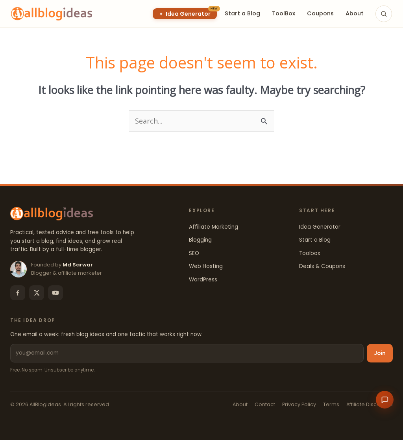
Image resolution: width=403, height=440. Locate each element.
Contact (265, 404)
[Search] (383, 14)
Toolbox (309, 253)
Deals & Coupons (322, 266)
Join (380, 353)
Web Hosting (206, 266)
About (240, 404)
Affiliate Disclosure (369, 404)
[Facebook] (17, 292)
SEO (194, 253)
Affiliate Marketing (213, 227)
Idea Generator (319, 227)
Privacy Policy (299, 404)
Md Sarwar (78, 264)
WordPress (203, 279)
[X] (36, 292)
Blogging (200, 240)
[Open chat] (385, 400)
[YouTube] (55, 292)
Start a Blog (315, 240)
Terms (331, 404)
